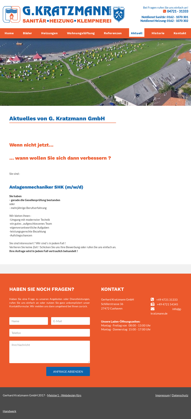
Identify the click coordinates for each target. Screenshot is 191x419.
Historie (158, 33)
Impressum (162, 395)
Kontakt (180, 33)
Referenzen (113, 33)
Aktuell (136, 33)
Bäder (27, 33)
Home (9, 33)
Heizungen (49, 33)
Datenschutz (180, 395)
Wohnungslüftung (81, 33)
